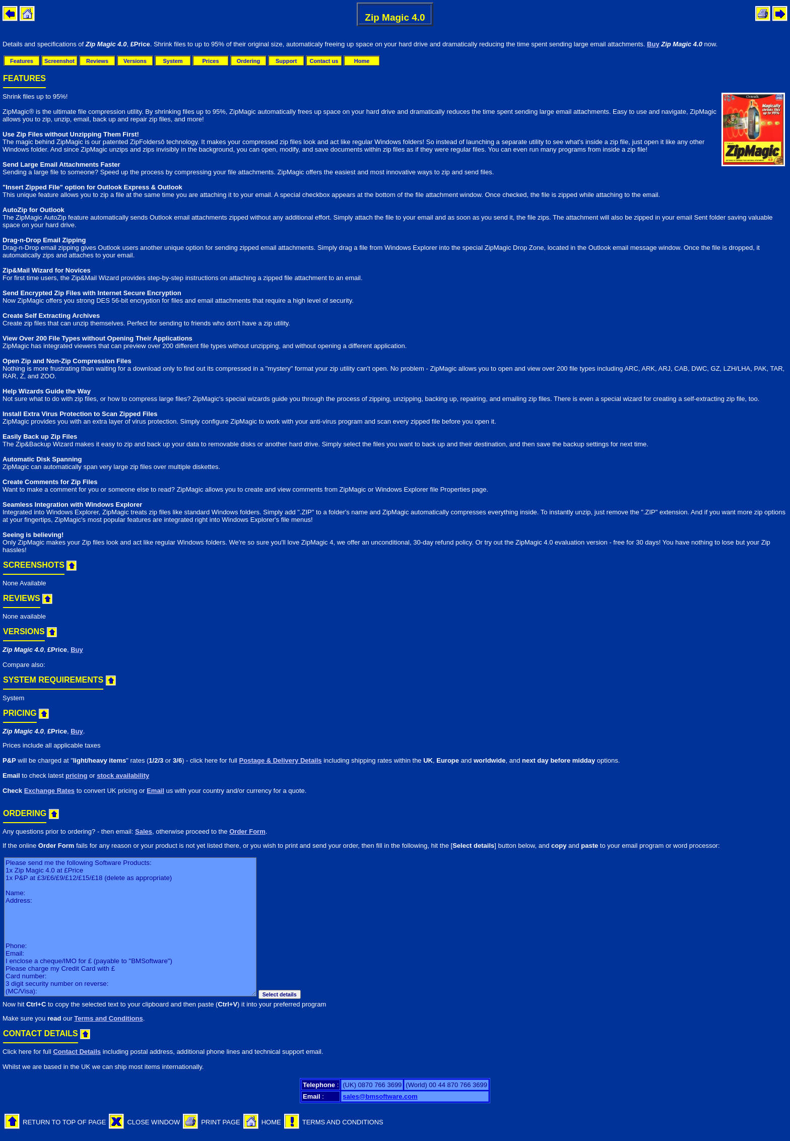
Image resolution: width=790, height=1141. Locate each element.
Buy (653, 44)
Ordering (248, 61)
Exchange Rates (49, 790)
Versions (135, 61)
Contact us (324, 61)
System (172, 61)
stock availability (123, 775)
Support (286, 61)
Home (362, 61)
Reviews (97, 61)
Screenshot (59, 61)
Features (21, 61)
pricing (76, 775)
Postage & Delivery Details (280, 760)
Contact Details (77, 1051)
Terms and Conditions (108, 1018)
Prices (210, 61)
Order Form (247, 831)
